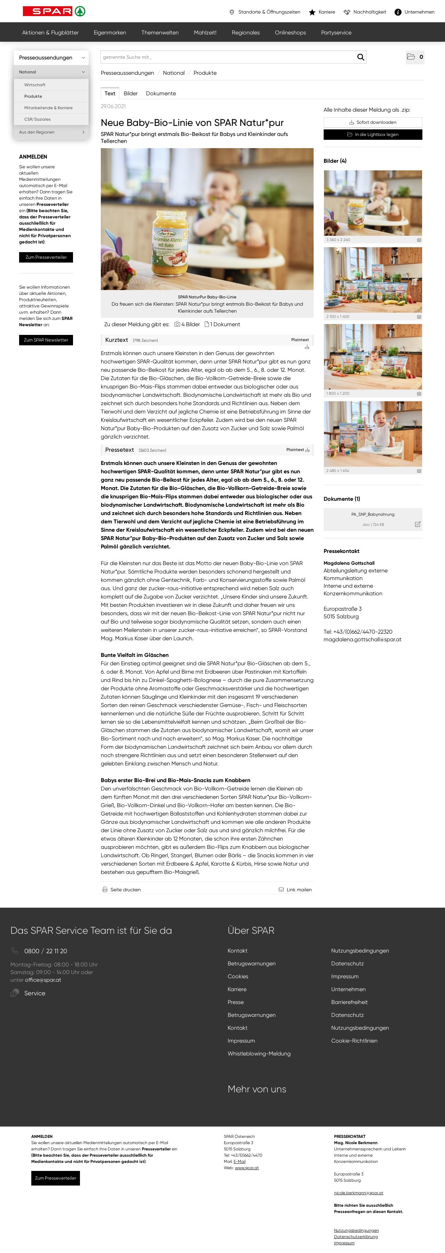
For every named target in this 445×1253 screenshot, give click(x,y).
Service (28, 993)
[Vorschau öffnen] (207, 219)
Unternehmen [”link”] (415, 12)
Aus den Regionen (52, 132)
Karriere (237, 989)
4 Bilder (190, 324)
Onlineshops (290, 32)
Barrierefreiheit (349, 1002)
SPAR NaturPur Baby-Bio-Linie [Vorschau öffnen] (207, 297)
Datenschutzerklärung (356, 1236)
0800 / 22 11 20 (38, 951)
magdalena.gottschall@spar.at (363, 639)
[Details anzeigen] (419, 240)
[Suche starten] (361, 57)
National (52, 72)
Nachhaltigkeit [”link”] (364, 12)
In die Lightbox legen (372, 134)
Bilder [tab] (131, 93)
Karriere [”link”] (322, 12)
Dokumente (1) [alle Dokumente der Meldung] (342, 499)
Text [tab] (110, 93)
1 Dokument (225, 324)
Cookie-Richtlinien (354, 1040)
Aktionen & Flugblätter (50, 32)
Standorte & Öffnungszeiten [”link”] (264, 12)
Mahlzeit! (205, 32)
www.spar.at (247, 1167)
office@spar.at (43, 980)
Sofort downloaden (372, 122)
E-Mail (239, 1161)
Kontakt (238, 950)
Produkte (33, 96)
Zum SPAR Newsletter (46, 340)
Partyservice (336, 32)
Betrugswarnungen (252, 963)
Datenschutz (347, 963)
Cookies (238, 976)
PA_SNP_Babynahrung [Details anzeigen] (373, 514)
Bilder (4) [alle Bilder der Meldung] (335, 161)
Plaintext (297, 449)
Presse (236, 1002)
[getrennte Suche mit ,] (233, 57)
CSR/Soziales (37, 119)
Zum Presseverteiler (46, 257)
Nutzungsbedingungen (360, 950)
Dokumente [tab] (161, 93)
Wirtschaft (35, 84)
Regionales (246, 32)
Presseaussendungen (52, 57)
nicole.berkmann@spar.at (358, 1192)
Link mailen (299, 889)
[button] (415, 57)
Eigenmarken (110, 32)
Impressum (345, 976)
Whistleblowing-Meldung (259, 1053)
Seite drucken (126, 889)
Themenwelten (160, 32)
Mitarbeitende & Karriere (48, 107)
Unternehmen (348, 989)
